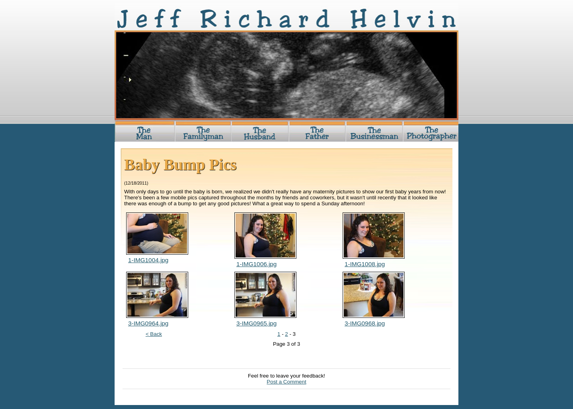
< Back (154, 334)
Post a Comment (286, 382)
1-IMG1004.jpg (148, 260)
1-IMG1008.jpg (365, 264)
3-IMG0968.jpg (365, 323)
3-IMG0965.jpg (256, 323)
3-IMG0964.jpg (148, 323)
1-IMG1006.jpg (256, 264)
